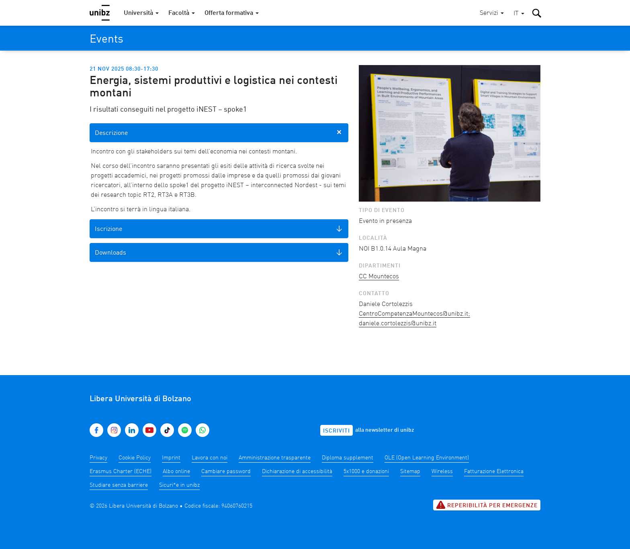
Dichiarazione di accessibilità (297, 471)
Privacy (98, 458)
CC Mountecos (379, 276)
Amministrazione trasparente (275, 458)
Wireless (442, 471)
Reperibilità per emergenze (487, 505)
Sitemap (410, 471)
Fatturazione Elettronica (494, 471)
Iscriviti (336, 431)
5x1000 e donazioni (366, 471)
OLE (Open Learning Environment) (427, 458)
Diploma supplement (347, 458)
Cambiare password (226, 471)
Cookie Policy (135, 458)
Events (106, 39)
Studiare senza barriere (119, 485)
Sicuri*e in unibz (179, 485)
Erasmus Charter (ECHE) (120, 471)
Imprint (171, 458)
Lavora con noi (209, 458)
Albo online (176, 471)
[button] (518, 14)
